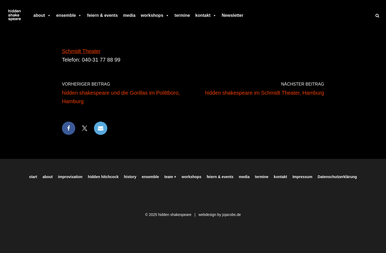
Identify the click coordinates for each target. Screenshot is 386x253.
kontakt (205, 15)
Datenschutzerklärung (337, 177)
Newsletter (232, 15)
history (130, 177)
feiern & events (102, 15)
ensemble (69, 15)
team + (170, 177)
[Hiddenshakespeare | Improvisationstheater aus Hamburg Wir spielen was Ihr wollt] (15, 15)
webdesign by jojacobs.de (220, 214)
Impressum (302, 177)
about (42, 15)
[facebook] (248, 15)
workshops (155, 15)
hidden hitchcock (103, 177)
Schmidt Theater (81, 51)
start (33, 177)
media (129, 15)
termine (182, 15)
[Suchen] (377, 16)
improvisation (70, 177)
